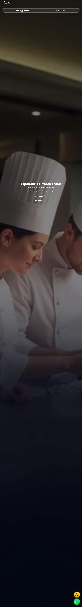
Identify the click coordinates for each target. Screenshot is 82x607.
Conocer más (39, 196)
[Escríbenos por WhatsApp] (77, 602)
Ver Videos (38, 200)
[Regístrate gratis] (77, 595)
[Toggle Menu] (79, 3)
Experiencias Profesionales (21, 10)
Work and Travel (60, 10)
